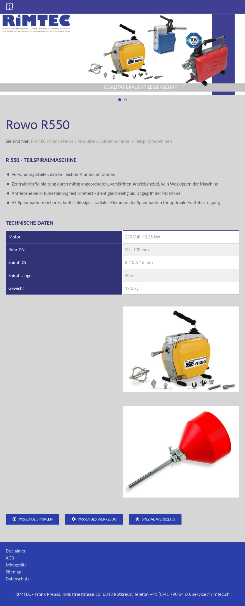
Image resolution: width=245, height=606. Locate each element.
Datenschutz (17, 579)
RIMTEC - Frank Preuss (52, 141)
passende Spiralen (32, 519)
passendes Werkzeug (94, 519)
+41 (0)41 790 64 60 (170, 594)
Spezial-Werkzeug (155, 519)
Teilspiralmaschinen (153, 141)
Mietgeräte (16, 565)
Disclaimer (16, 551)
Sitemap (13, 572)
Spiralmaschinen (114, 141)
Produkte (86, 141)
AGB (10, 558)
